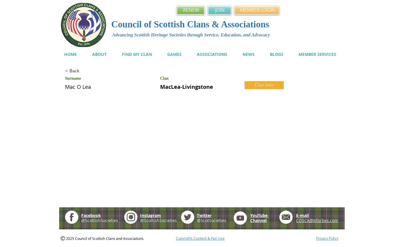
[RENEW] (191, 10)
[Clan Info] (264, 85)
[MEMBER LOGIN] (256, 10)
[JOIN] (219, 10)
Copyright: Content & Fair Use (200, 238)
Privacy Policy (327, 238)
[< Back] (86, 71)
